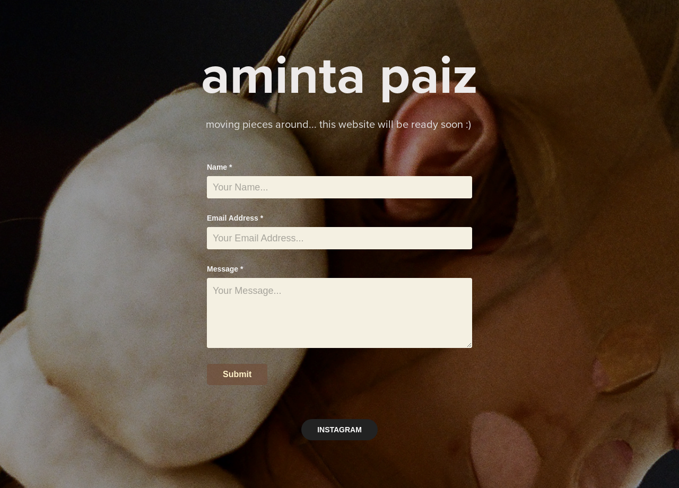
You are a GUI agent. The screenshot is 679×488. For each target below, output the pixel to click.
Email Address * (235, 218)
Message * (225, 269)
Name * (219, 167)
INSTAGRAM (339, 429)
